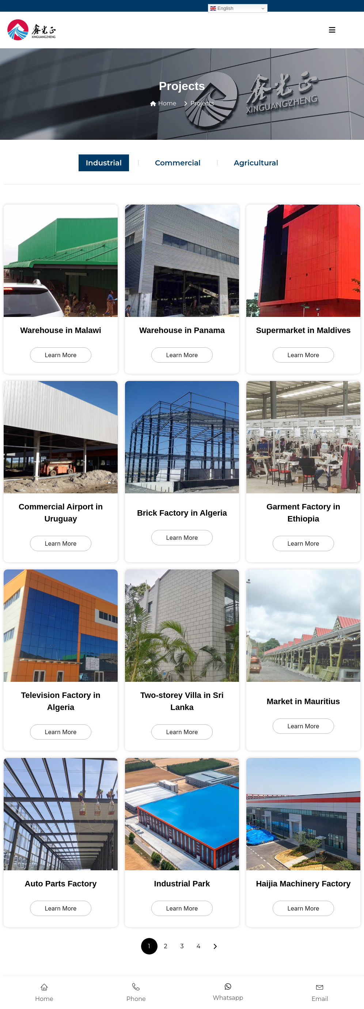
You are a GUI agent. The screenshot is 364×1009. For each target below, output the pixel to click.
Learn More (61, 355)
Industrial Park (182, 883)
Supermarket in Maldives (303, 330)
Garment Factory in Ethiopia (303, 512)
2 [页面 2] (165, 946)
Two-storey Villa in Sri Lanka (182, 701)
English (221, 8)
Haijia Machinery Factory (303, 883)
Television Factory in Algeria (60, 701)
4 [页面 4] (199, 946)
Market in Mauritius (303, 701)
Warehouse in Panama (182, 330)
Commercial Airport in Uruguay (61, 512)
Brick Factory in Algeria (182, 512)
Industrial (104, 162)
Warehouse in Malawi (60, 330)
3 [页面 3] (181, 946)
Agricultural (256, 162)
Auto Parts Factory (61, 883)
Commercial (178, 162)
